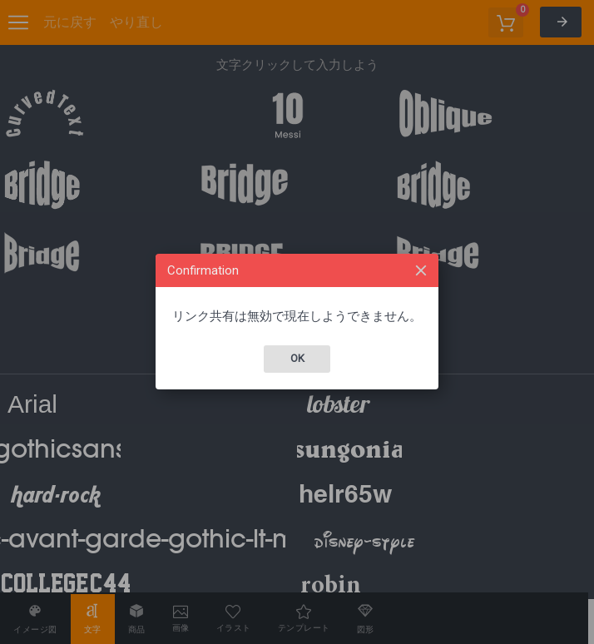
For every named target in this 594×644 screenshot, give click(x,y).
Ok (297, 358)
